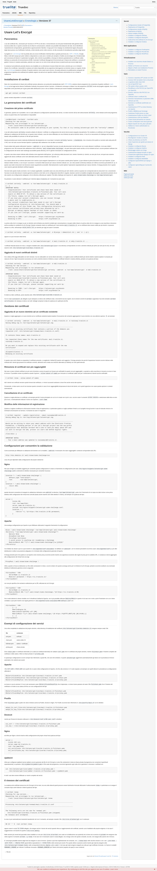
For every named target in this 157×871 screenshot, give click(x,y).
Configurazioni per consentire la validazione (99, 58)
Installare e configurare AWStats (137, 35)
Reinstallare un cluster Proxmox (137, 70)
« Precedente (7, 25)
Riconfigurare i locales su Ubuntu (137, 138)
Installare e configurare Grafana (137, 42)
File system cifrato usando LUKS (137, 86)
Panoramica (6, 13)
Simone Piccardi (8, 27)
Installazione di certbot (95, 44)
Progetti (9, 2)
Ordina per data (128, 177)
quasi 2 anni (106, 856)
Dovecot (93, 67)
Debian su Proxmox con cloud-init (138, 66)
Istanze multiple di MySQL (135, 33)
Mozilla (76, 54)
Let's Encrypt (17, 54)
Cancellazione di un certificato (98, 55)
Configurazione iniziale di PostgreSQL (139, 25)
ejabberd (94, 70)
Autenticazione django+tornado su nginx (140, 152)
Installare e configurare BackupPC (138, 37)
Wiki (20, 13)
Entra (153, 2)
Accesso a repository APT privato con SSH (140, 78)
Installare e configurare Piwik (136, 156)
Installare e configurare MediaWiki (138, 158)
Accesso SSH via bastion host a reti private (140, 80)
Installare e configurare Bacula (137, 146)
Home (4, 2)
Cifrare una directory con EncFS (137, 140)
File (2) (8, 852)
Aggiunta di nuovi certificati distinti (99, 48)
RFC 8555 (68, 84)
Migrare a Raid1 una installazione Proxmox (140, 68)
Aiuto (14, 2)
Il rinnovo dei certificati (95, 72)
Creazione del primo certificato (98, 47)
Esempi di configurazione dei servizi (98, 62)
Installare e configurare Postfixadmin (138, 49)
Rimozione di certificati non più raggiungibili (101, 53)
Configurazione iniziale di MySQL (138, 29)
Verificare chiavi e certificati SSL (137, 96)
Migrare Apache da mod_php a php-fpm (139, 124)
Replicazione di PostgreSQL (136, 27)
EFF (71, 54)
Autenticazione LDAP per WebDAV (138, 117)
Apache (93, 61)
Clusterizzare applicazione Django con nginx (141, 154)
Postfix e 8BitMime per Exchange (138, 111)
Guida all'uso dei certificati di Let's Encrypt (140, 40)
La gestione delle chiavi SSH (136, 82)
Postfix (93, 66)
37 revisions (115, 856)
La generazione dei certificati (96, 45)
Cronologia (31, 21)
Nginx (93, 59)
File (25, 13)
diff (23, 25)
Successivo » (29, 25)
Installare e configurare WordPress (138, 54)
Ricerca (115, 7)
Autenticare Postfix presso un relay (138, 113)
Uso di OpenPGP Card (134, 84)
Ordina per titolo (128, 176)
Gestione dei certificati (95, 50)
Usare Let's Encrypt (93, 41)
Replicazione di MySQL (135, 31)
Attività (14, 13)
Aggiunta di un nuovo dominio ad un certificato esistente (104, 51)
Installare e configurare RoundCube (138, 51)
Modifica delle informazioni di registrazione (101, 56)
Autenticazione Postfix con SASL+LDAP (139, 115)
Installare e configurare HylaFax (137, 148)
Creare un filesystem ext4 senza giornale (140, 121)
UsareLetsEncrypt (13, 21)
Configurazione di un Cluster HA (137, 135)
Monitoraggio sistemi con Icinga (137, 150)
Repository (32, 13)
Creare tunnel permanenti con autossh (139, 119)
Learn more (114, 869)
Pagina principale (129, 174)
